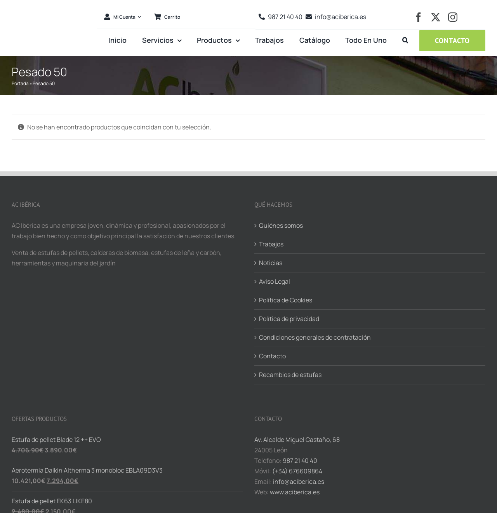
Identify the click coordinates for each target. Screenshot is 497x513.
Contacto (272, 356)
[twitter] (435, 17)
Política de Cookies (285, 300)
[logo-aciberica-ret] (51, 5)
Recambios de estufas (290, 374)
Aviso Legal (274, 281)
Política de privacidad (289, 318)
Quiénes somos (281, 225)
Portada (20, 83)
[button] (405, 40)
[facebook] (418, 17)
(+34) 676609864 (297, 471)
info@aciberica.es (298, 481)
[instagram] (452, 17)
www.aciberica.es (295, 492)
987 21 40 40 (300, 460)
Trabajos (271, 244)
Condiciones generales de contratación (315, 337)
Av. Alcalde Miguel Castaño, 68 (297, 439)
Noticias (270, 262)
